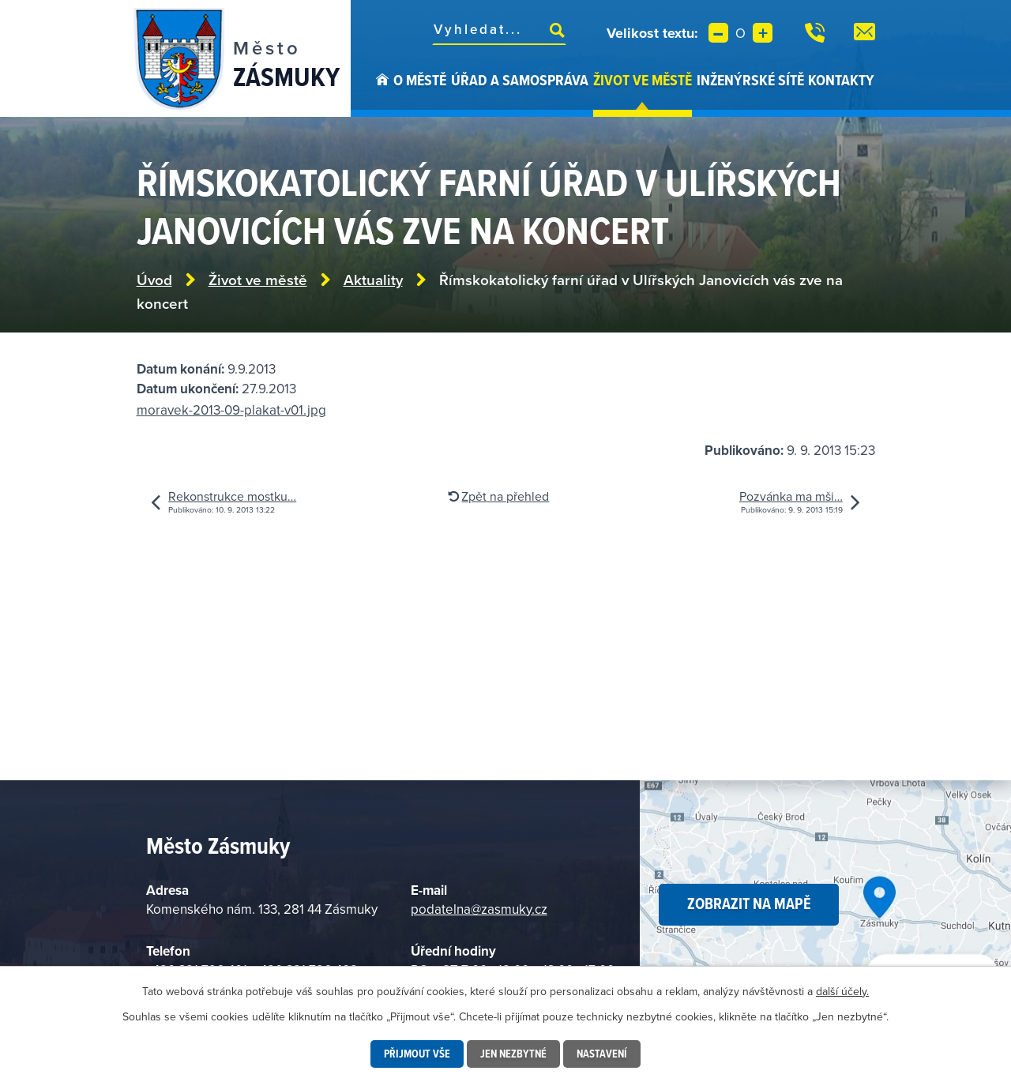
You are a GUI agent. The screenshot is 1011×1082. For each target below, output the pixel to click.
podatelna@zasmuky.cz (479, 909)
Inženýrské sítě (750, 80)
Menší (718, 33)
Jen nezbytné (513, 1053)
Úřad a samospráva (519, 80)
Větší (762, 33)
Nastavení (602, 1053)
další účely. (842, 991)
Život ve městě (642, 80)
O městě (419, 80)
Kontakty (841, 80)
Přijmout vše (417, 1053)
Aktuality (373, 280)
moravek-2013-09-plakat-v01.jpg (231, 409)
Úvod (382, 93)
